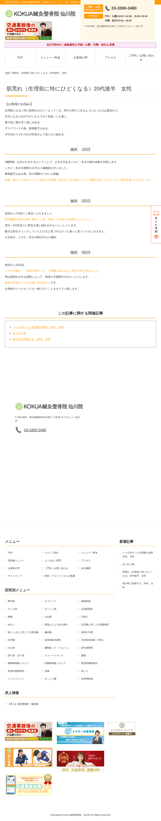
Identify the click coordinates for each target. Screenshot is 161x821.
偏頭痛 (48, 632)
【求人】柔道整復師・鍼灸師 (23, 704)
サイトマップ (15, 576)
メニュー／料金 (50, 57)
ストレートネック (54, 655)
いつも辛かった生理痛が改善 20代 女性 (38, 327)
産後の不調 (87, 632)
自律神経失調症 (53, 640)
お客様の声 (80, 57)
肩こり (84, 671)
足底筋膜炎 (87, 609)
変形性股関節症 (16, 671)
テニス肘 (12, 609)
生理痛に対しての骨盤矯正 (95, 624)
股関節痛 (86, 601)
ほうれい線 (19, 333)
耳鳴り (84, 616)
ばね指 (48, 616)
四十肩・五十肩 (16, 655)
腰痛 (83, 655)
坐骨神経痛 (87, 678)
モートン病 (50, 609)
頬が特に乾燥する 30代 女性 (31, 339)
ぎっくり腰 (50, 678)
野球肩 (11, 601)
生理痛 (11, 640)
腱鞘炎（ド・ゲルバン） (57, 647)
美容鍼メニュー (16, 560)
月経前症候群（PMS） (93, 640)
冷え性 (11, 647)
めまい (11, 624)
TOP (20, 57)
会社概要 (86, 568)
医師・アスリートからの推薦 (60, 576)
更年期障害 (87, 647)
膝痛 (10, 616)
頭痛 (47, 671)
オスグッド (50, 601)
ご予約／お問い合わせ (141, 57)
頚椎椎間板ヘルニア (55, 663)
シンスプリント (16, 678)
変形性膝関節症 (89, 663)
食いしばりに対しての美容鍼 (23, 632)
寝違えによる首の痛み (56, 624)
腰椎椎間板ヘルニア (18, 663)
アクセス (110, 57)
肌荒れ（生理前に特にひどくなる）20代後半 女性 (137, 574)
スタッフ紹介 (52, 552)
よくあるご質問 (53, 560)
